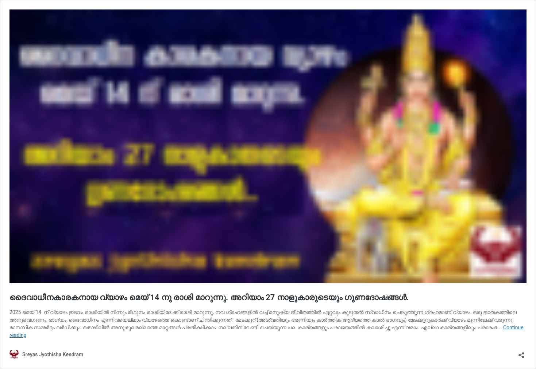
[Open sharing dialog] (521, 352)
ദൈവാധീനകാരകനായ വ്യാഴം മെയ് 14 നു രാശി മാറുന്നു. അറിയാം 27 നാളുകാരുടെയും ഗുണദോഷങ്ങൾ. (209, 297)
